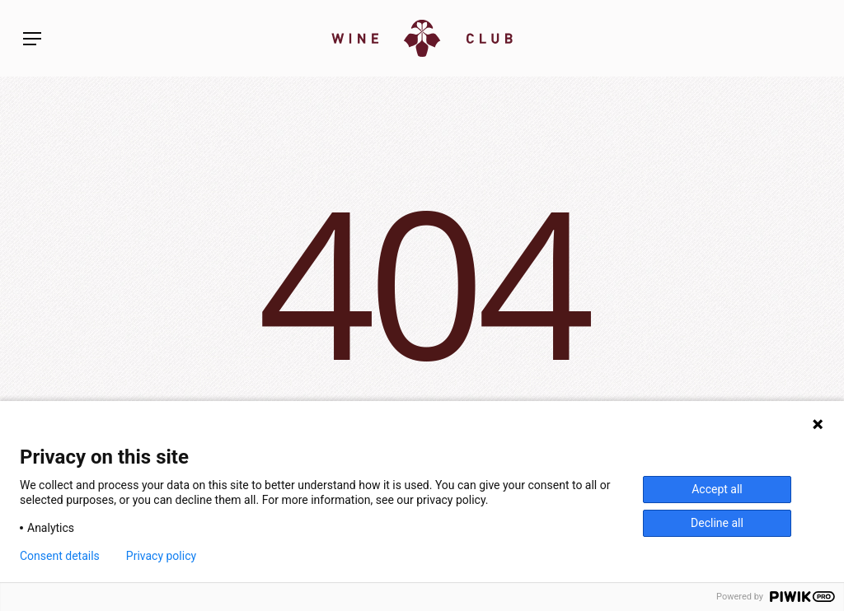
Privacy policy (161, 555)
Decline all (717, 522)
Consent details (60, 555)
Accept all (717, 489)
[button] (32, 38)
